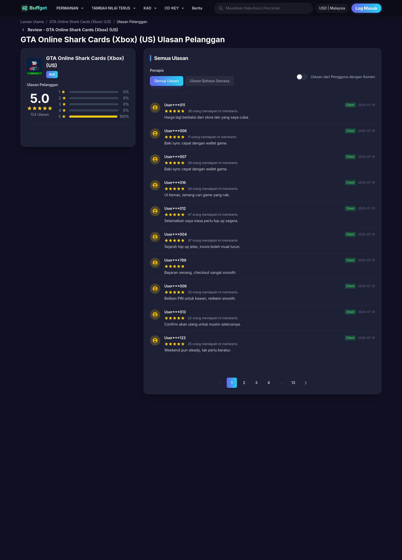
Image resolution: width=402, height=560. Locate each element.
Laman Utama (32, 21)
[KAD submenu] (155, 8)
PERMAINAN (67, 8)
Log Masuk (366, 8)
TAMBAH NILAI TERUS (111, 8)
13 (293, 382)
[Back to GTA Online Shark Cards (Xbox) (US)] (201, 30)
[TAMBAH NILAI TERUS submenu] (134, 8)
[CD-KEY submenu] (183, 8)
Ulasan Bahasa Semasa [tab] (209, 81)
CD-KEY (172, 8)
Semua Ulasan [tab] (166, 81)
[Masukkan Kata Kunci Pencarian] (263, 8)
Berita (197, 8)
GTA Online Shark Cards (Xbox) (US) (80, 21)
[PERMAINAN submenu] (82, 8)
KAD (147, 8)
